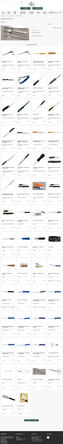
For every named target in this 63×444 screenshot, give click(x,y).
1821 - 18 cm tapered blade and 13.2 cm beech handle (8, 198)
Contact (17, 436)
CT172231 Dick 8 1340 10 (5, 303)
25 (49, 360)
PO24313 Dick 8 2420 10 (21, 303)
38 (3, 413)
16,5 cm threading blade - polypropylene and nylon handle (23, 92)
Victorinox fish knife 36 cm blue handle (8, 247)
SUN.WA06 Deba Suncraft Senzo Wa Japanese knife (39, 141)
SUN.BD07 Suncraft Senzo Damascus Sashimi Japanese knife (23, 142)
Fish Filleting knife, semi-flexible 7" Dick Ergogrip (24, 353)
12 (21, 413)
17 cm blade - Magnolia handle (37, 144)
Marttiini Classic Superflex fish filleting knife (54, 115)
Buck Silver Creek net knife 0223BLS (7, 62)
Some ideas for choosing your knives (7, 436)
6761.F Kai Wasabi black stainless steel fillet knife (8, 168)
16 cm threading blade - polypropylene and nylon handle (8, 65)
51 (3, 122)
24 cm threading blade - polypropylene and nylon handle (24, 65)
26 (49, 95)
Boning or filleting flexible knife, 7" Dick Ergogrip (39, 353)
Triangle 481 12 (4, 409)
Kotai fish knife (36, 114)
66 (19, 122)
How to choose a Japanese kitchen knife (7, 437)
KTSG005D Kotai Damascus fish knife (23, 168)
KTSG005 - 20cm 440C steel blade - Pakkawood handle (38, 118)
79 (34, 122)
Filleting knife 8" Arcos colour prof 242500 (23, 221)
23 (34, 69)
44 (3, 69)
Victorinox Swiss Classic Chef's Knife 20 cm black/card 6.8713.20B (8, 142)
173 (19, 148)
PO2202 (49, 250)
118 (19, 175)
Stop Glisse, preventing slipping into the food (54, 357)
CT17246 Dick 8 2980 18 (36, 356)
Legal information (19, 439)
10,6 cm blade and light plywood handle (8, 91)
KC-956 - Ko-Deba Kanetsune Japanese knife (7, 88)
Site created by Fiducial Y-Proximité (57, 428)
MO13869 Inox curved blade (21, 197)
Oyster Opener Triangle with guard (38, 247)
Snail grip (19, 379)
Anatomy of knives (4, 438)
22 (34, 175)
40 (3, 95)
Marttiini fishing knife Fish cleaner (53, 88)
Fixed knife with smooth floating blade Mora (54, 62)
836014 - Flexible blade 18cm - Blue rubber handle (24, 118)
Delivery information (4, 440)
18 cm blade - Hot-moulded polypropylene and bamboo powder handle (8, 171)
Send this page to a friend (35, 30)
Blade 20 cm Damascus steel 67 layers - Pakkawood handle (23, 171)
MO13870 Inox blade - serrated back (53, 197)
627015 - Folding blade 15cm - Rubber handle (38, 92)
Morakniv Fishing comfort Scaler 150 (54, 194)
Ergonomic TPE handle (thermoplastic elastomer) (7, 145)
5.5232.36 (3, 250)
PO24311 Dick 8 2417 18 (21, 356)
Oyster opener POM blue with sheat (38, 274)
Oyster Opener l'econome (22, 273)
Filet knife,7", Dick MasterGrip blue (54, 274)
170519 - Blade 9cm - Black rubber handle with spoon (54, 92)
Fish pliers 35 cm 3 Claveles (7, 379)
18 (19, 334)
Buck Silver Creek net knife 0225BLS (23, 62)
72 (34, 148)
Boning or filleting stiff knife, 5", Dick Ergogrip (54, 300)
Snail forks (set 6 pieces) (7, 18)
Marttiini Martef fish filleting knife (23, 115)
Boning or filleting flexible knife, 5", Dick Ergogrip (8, 327)
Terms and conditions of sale (21, 438)
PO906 (18, 250)
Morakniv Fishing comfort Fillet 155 (23, 194)
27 (3, 201)
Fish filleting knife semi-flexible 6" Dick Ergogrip (23, 327)
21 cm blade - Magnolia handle (52, 144)
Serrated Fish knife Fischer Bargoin (53, 221)
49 (49, 122)
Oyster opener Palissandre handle (7, 274)
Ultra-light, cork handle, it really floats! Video (38, 198)
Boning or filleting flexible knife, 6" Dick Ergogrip (8, 353)
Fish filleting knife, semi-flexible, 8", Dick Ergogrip (39, 300)
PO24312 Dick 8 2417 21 (36, 303)
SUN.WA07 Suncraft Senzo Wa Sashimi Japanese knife (54, 141)
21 (19, 228)
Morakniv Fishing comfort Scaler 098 (8, 221)
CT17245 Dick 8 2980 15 (5, 356)
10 (34, 281)
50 (19, 69)
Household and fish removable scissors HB (54, 380)
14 (34, 254)
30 (19, 201)
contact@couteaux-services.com (37, 440)
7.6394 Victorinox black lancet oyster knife (38, 168)
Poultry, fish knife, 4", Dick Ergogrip (7, 300)
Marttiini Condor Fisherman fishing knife (7, 115)
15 (3, 281)
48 (19, 95)
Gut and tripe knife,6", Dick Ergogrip (38, 327)
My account (18, 437)
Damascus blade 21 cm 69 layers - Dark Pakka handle (23, 145)
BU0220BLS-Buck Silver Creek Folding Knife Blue (23, 88)
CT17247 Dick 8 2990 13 (51, 303)
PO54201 (34, 250)
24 (3, 148)
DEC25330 (19, 409)
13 (49, 307)
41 (3, 175)
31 (49, 69)
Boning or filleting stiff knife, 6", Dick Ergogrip (54, 327)
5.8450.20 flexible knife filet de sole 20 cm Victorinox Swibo (38, 62)
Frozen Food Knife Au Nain (38, 220)
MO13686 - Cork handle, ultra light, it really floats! (54, 65)
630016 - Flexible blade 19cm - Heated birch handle (54, 118)
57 (34, 95)
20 (19, 360)
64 (49, 148)
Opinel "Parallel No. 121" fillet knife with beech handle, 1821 (7, 194)
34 (49, 387)
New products (3, 439)
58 (3, 254)
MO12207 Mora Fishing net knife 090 (54, 168)
